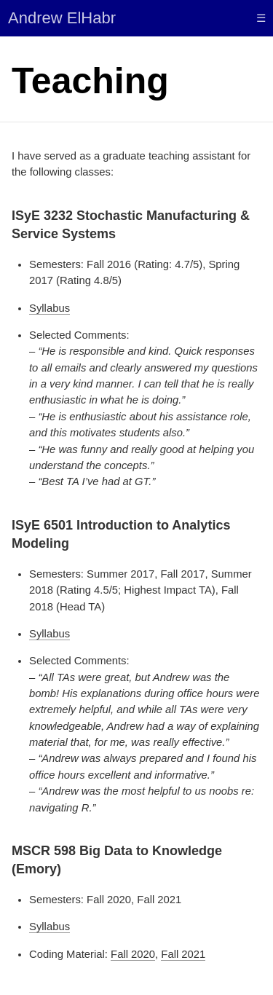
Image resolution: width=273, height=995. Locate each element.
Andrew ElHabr (62, 18)
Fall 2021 (183, 954)
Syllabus (49, 308)
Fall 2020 (133, 954)
